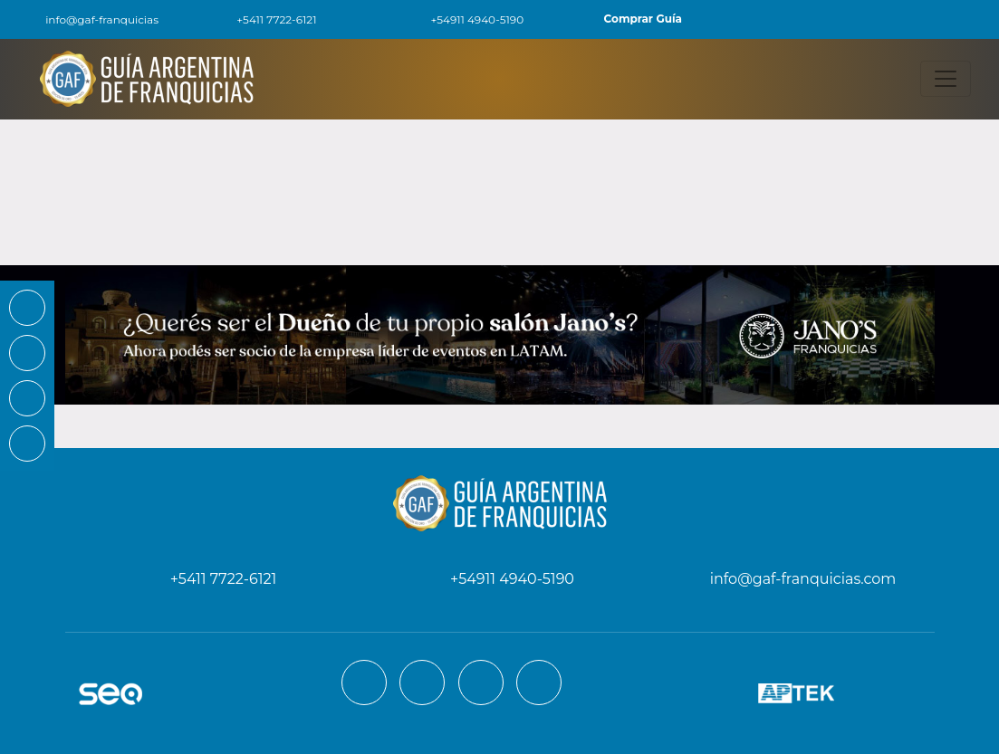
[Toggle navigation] (945, 79)
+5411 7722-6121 (266, 19)
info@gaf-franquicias (90, 19)
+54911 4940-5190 (466, 19)
